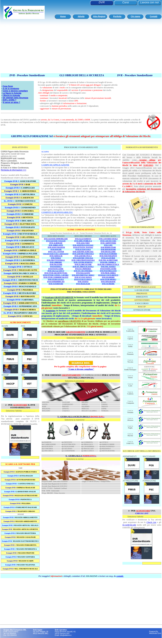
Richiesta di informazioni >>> (13, 170)
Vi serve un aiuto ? (11, 102)
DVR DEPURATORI (108, 249)
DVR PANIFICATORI (108, 269)
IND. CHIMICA (110, 262)
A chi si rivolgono (11, 88)
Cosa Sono (8, 86)
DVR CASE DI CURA (108, 241)
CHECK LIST (141, 513)
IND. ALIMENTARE (110, 260)
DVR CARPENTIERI (108, 243)
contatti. (120, 576)
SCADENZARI (129, 525)
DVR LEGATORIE (108, 258)
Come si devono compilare (15, 91)
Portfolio (117, 16)
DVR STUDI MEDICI (108, 279)
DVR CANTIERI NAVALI (108, 239)
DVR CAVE (108, 245)
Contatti (153, 16)
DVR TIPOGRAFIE (108, 281)
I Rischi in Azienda (11, 95)
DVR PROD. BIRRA (108, 273)
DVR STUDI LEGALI (56, 279)
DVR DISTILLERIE (108, 252)
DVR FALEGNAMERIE (108, 254)
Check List (151, 522)
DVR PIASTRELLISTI (108, 271)
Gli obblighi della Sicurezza (15, 98)
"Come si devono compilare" (81, 369)
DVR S (24, 227)
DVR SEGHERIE (108, 277)
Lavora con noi (149, 2)
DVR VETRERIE (108, 284)
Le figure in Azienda (12, 93)
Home (63, 16)
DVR (102, 2)
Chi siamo (135, 16)
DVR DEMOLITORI (108, 247)
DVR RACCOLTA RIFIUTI (108, 275)
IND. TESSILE (110, 266)
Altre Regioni (99, 16)
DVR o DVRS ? (9, 100)
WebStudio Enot (155, 633)
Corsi (125, 2)
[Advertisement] (63, 50)
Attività (81, 16)
